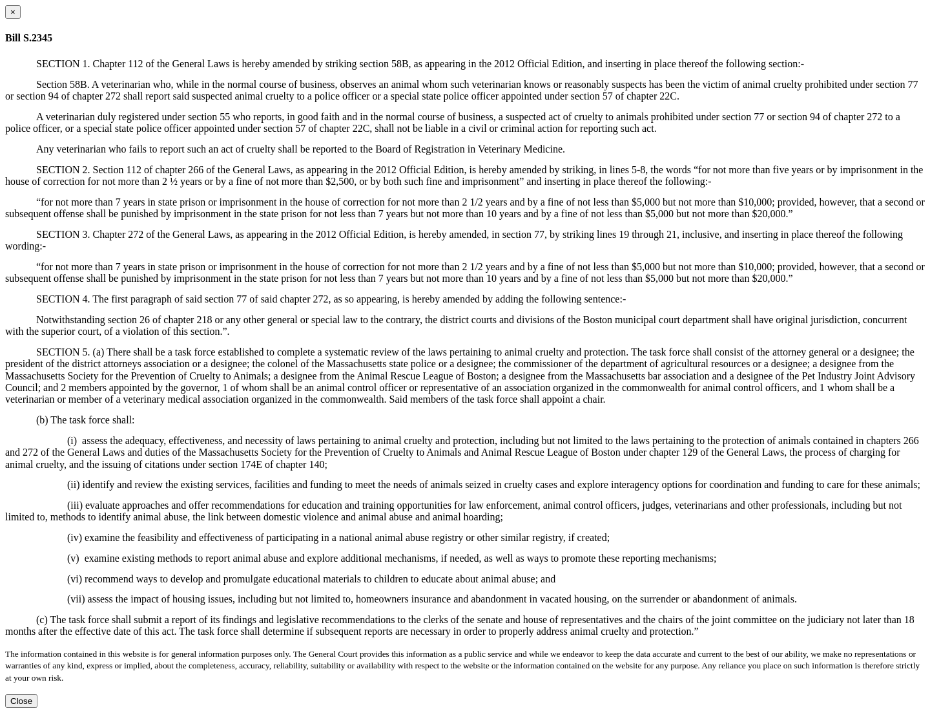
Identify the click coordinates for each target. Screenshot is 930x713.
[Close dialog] (13, 12)
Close (21, 701)
